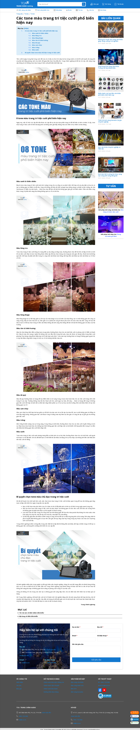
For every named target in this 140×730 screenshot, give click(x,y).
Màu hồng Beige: (37, 38)
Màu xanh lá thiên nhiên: (40, 33)
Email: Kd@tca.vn (104, 685)
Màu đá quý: (36, 43)
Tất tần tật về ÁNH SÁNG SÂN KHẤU (31, 613)
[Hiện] (26, 28)
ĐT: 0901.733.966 (104, 682)
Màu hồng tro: (37, 35)
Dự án (70, 10)
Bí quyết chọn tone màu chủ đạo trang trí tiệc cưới (42, 52)
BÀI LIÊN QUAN (110, 18)
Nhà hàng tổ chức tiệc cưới (111, 210)
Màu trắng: (36, 47)
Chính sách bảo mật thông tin (54, 682)
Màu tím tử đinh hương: (40, 40)
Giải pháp (59, 10)
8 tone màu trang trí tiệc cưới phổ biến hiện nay (41, 31)
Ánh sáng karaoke (77, 692)
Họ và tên (76, 627)
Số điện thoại (102, 636)
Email (74, 636)
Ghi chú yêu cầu (77, 644)
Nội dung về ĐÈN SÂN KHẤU (28, 616)
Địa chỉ (100, 627)
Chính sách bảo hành (51, 689)
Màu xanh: (35, 50)
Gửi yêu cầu (96, 659)
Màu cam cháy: (37, 45)
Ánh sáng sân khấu (25, 10)
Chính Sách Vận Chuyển (51, 685)
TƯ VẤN (111, 186)
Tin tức (80, 10)
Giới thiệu (103, 10)
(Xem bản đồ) (51, 650)
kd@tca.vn (26, 663)
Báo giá (19, 689)
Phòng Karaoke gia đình (111, 234)
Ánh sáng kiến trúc (43, 10)
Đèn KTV (74, 689)
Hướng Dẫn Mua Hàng (51, 692)
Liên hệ (91, 10)
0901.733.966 (51, 663)
